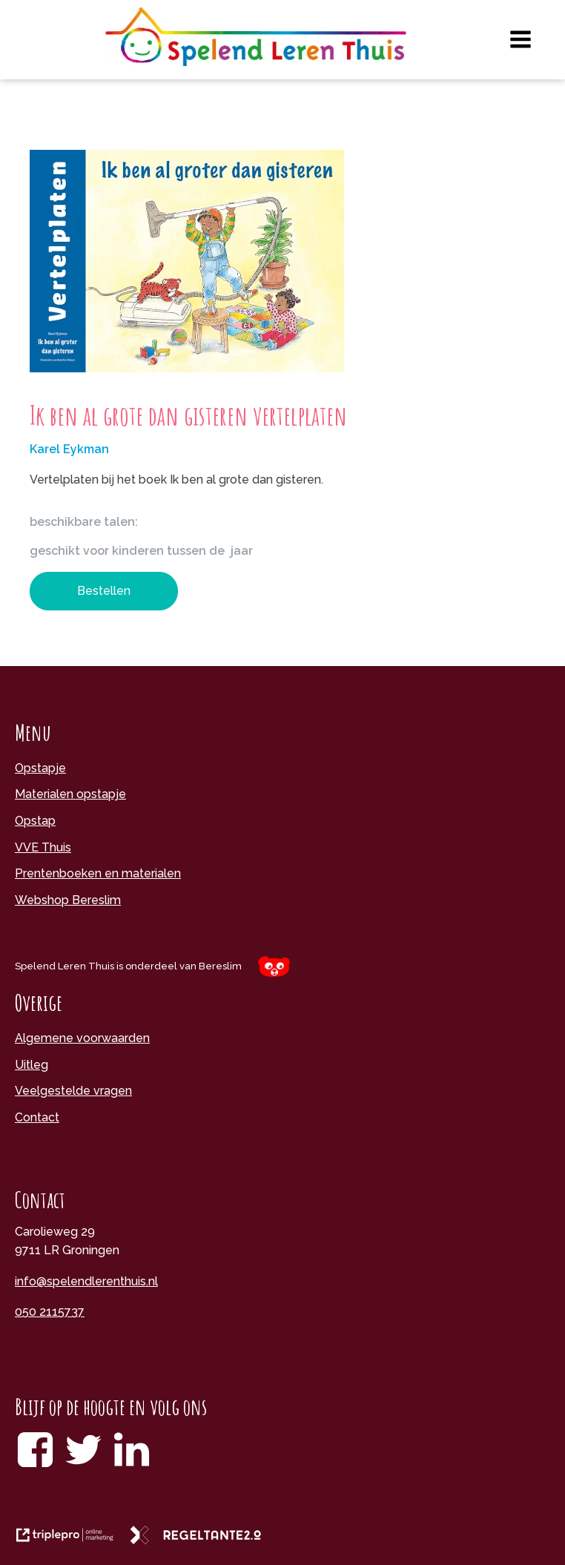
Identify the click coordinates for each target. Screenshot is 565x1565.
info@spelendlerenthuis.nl (86, 1281)
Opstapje (40, 768)
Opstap (35, 821)
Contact (37, 1117)
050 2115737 (50, 1312)
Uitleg (31, 1065)
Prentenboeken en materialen (98, 873)
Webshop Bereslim (68, 900)
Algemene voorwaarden (82, 1038)
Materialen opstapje (70, 794)
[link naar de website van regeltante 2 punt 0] (201, 1540)
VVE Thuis (43, 847)
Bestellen (103, 591)
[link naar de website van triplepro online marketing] (72, 1540)
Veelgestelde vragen (73, 1091)
